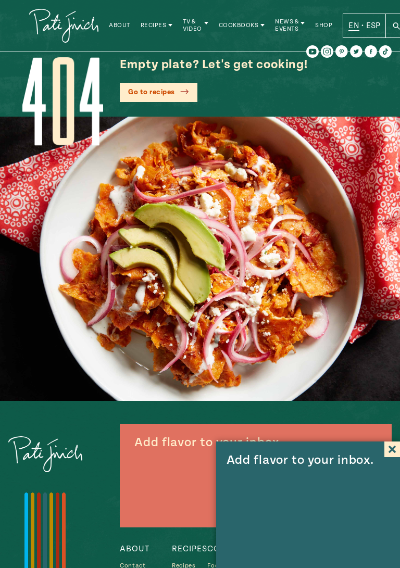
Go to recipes (151, 92)
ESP (373, 25)
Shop (324, 25)
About (120, 25)
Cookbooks (239, 25)
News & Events (287, 26)
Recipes (154, 25)
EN (354, 25)
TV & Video (193, 26)
